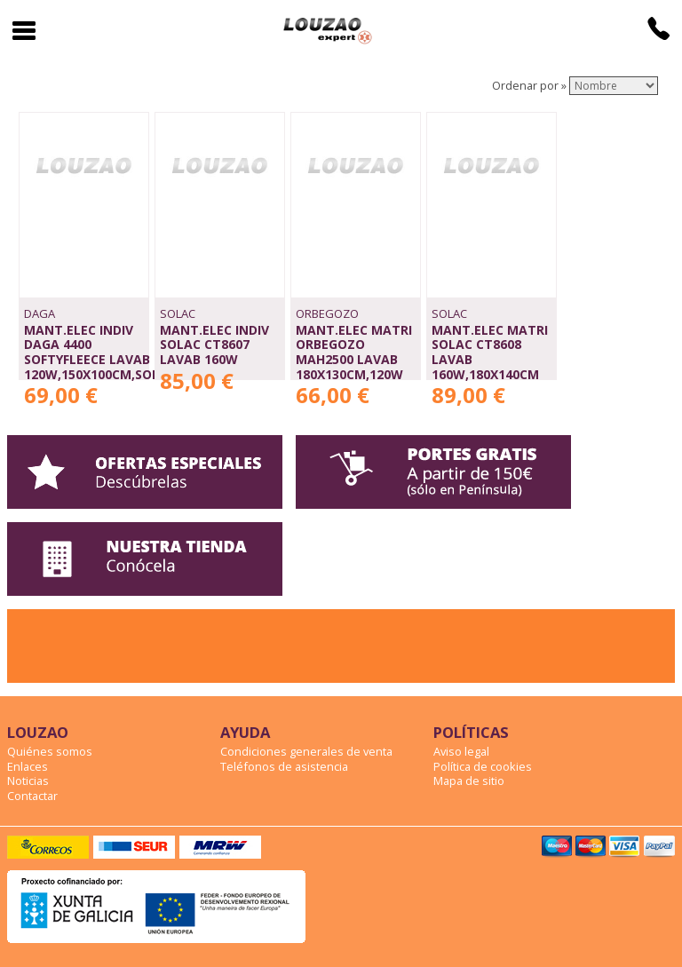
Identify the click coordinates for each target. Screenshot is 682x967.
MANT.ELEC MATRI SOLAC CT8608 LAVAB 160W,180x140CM (490, 352)
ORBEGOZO (327, 313)
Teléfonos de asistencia (284, 766)
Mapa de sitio (468, 781)
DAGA (39, 313)
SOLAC (177, 313)
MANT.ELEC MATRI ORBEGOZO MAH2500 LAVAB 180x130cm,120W (354, 352)
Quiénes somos (49, 751)
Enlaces (27, 766)
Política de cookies (482, 766)
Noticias (28, 781)
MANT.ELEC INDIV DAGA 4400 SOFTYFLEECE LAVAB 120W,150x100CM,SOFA (95, 352)
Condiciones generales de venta (306, 751)
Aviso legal (461, 751)
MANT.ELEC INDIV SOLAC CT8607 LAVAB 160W (214, 344)
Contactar (32, 796)
